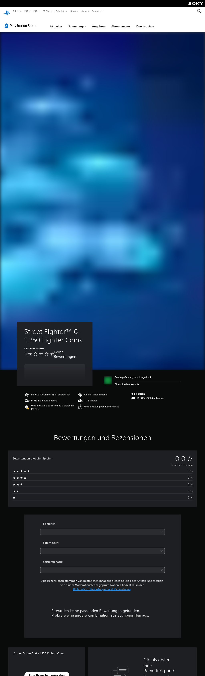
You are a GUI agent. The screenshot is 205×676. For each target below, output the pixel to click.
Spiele (16, 11)
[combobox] (102, 528)
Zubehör (60, 11)
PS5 (26, 11)
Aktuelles (56, 22)
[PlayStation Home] (7, 11)
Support (96, 11)
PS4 (35, 11)
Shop (83, 11)
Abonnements (121, 22)
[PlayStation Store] (20, 22)
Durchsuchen (145, 22)
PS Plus (46, 11)
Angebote (99, 22)
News (73, 11)
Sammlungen (77, 22)
